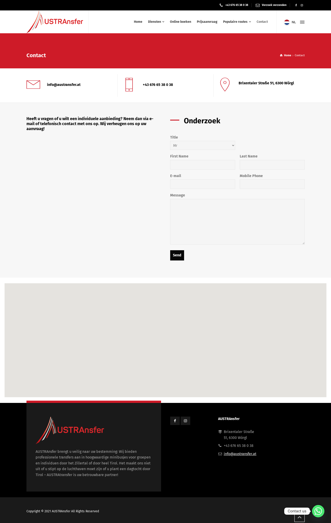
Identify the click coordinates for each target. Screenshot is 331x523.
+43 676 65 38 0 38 (236, 5)
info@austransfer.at (240, 454)
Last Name (249, 156)
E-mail (175, 176)
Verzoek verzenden (274, 5)
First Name (179, 156)
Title (174, 137)
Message (177, 195)
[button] (166, 336)
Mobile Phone (251, 176)
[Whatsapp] (318, 511)
